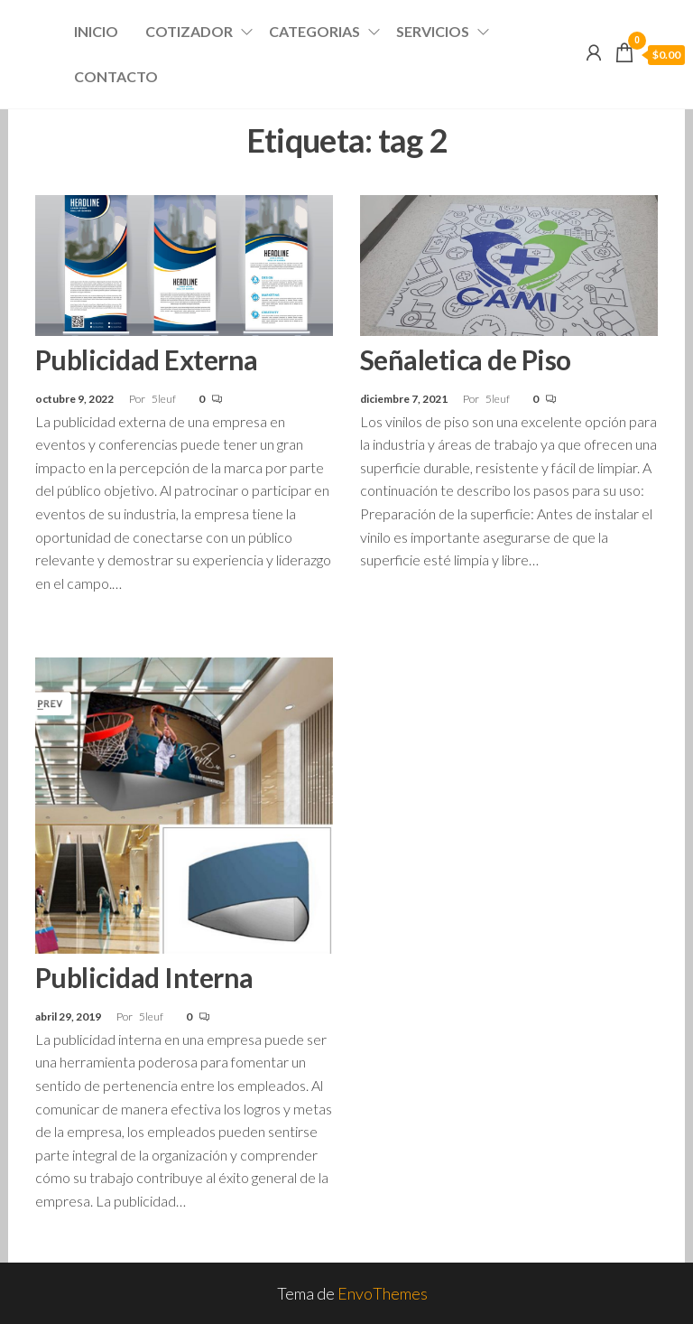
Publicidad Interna (144, 977)
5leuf (165, 399)
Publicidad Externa (146, 359)
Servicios (432, 31)
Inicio (96, 31)
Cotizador (189, 31)
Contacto (116, 76)
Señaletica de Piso (465, 359)
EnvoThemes (382, 1293)
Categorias (314, 31)
